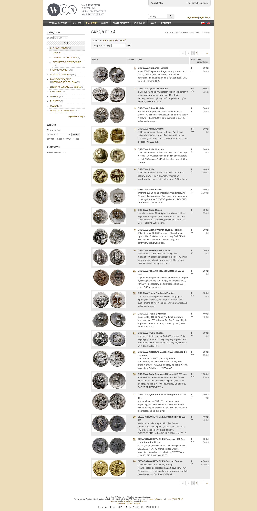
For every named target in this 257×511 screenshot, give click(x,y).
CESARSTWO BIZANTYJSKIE (67, 63)
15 (134, 352)
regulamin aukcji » (76, 117)
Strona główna (59, 23)
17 (134, 394)
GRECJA (59, 53)
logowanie (192, 17)
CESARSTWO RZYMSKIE (66, 57)
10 (134, 250)
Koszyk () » (157, 3)
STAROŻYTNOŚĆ (60, 48)
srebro (144, 501)
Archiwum (139, 23)
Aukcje (77, 23)
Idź (128, 45)
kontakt (137, 503)
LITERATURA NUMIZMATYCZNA (67, 87)
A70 (104, 40)
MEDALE (56, 96)
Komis (153, 23)
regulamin (121, 503)
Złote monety (121, 23)
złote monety (134, 501)
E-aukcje (91, 23)
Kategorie (53, 32)
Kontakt (166, 23)
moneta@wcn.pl (155, 499)
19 (134, 439)
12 (134, 293)
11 (134, 271)
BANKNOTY (57, 92)
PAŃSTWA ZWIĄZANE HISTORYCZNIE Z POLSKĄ (65, 80)
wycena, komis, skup (119, 501)
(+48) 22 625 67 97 (175, 499)
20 (134, 461)
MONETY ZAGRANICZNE (64, 111)
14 (134, 333)
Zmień (75, 134)
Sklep (104, 23)
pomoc (129, 503)
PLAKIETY (56, 101)
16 (134, 374)
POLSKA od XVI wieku (63, 74)
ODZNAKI (56, 106)
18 (134, 417)
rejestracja (204, 17)
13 (134, 313)
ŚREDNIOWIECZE (61, 70)
